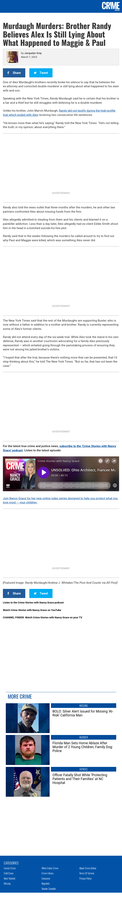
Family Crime (10, 868)
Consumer (46, 878)
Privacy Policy (85, 878)
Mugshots (46, 883)
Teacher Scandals (49, 889)
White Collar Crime (50, 868)
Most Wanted (9, 878)
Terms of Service (86, 873)
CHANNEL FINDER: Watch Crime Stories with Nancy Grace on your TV (42, 617)
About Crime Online (87, 868)
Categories (11, 863)
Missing (7, 883)
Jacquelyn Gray (33, 53)
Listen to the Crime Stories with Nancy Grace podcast (33, 602)
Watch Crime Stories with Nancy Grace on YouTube (32, 610)
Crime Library (47, 873)
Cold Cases (9, 873)
